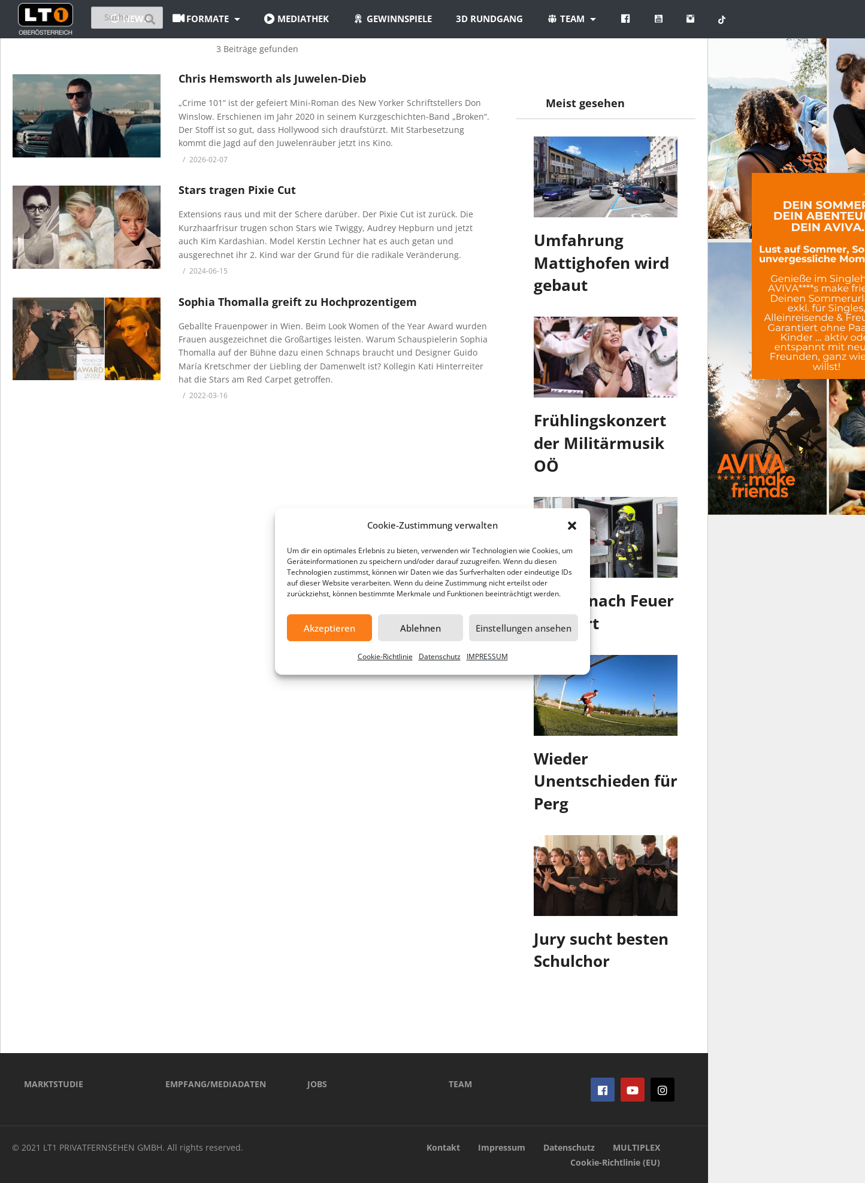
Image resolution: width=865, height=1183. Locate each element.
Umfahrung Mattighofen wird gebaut (601, 262)
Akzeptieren (329, 628)
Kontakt (443, 1147)
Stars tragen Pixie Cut (237, 190)
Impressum (501, 1147)
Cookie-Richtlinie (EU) (615, 1162)
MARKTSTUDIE (53, 1084)
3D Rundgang (561, 19)
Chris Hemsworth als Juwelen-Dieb (272, 78)
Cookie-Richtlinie (385, 656)
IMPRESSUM (487, 656)
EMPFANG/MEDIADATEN (215, 1084)
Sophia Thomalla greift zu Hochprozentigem (298, 302)
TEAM (460, 1084)
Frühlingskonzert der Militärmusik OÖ (600, 443)
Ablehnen (420, 628)
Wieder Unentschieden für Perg (606, 781)
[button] (572, 526)
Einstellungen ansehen (523, 628)
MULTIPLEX (636, 1147)
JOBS (317, 1084)
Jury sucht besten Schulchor (601, 950)
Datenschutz (440, 656)
